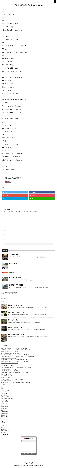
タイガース (3, 397)
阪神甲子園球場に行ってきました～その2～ (11, 361)
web (2, 388)
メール (5, 234)
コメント (5, 213)
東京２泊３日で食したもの (11, 292)
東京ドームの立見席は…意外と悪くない (10, 348)
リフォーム (3, 401)
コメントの (5, 430)
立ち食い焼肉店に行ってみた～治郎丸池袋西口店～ (13, 359)
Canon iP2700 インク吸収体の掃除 (9, 363)
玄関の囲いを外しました (6, 369)
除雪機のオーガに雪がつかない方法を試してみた (12, 349)
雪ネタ (2, 415)
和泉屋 (2, 403)
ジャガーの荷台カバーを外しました (9, 379)
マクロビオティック (5, 398)
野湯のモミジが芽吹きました (16, 334)
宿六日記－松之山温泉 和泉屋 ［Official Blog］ (28, 5)
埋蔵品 (2, 377)
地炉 (2, 405)
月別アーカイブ (4, 421)
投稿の (3, 429)
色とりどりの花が (13, 320)
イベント (3, 390)
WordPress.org (4, 432)
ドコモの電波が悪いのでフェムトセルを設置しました (14, 356)
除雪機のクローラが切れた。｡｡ (8, 358)
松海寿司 (3, 380)
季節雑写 (3, 406)
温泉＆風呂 (3, 413)
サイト (5, 239)
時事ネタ (3, 411)
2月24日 (11, 272)
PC (1, 387)
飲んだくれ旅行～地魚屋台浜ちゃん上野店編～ (12, 354)
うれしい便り (13, 263)
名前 (5, 230)
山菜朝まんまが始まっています (17, 312)
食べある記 (3, 416)
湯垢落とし (3, 374)
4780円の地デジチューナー (11, 293)
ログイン (3, 427)
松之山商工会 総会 (15, 277)
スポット (3, 393)
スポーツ (3, 395)
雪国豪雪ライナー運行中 (16, 285)
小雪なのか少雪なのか (6, 351)
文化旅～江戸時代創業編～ (15, 305)
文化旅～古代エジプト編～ (15, 327)
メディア (3, 400)
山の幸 (2, 408)
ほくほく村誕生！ (14, 254)
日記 (4, 187)
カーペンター (4, 392)
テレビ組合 (3, 375)
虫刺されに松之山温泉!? (6, 353)
